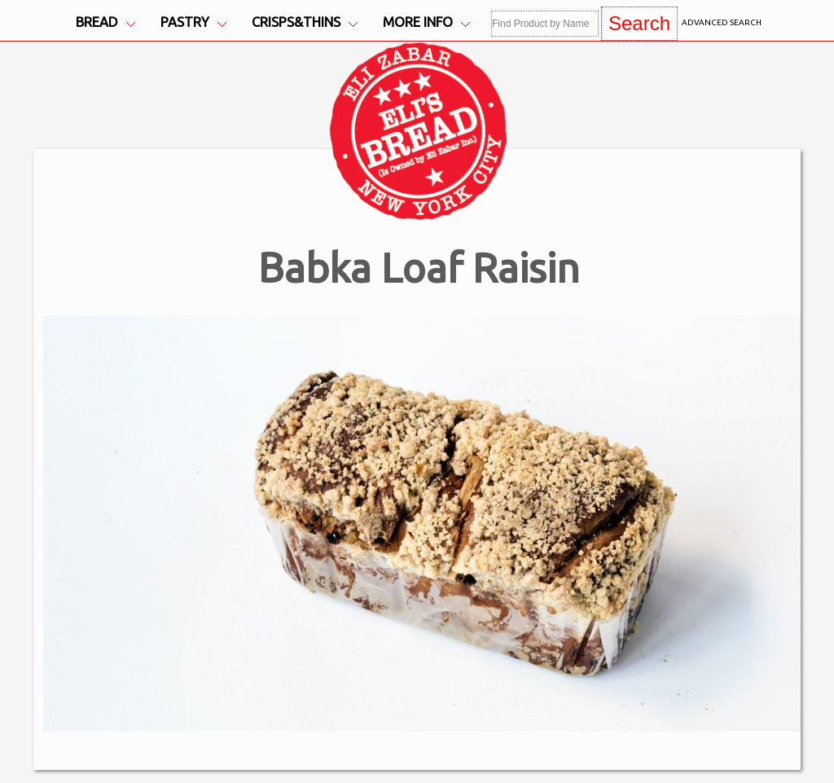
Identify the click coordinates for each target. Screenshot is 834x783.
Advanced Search (722, 22)
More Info (426, 22)
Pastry (193, 22)
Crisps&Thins (305, 22)
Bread (105, 22)
